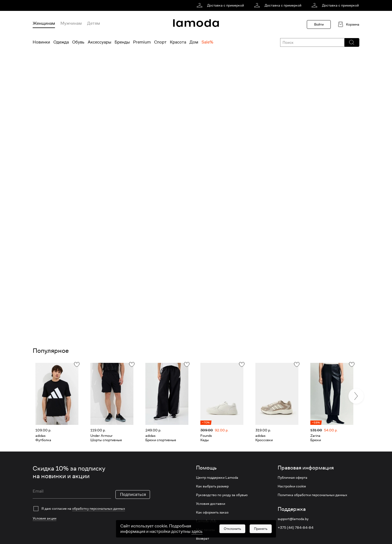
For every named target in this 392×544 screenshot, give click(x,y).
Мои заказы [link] (205, 530)
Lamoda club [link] (206, 521)
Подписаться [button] (133, 494)
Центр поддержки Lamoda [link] (217, 477)
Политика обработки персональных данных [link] (312, 495)
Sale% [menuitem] (207, 42)
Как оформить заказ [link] (212, 512)
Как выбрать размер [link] (212, 486)
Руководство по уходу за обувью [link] (222, 495)
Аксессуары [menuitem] (99, 42)
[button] (351, 42)
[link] (221, 5)
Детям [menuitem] (93, 23)
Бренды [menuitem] (122, 42)
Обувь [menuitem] (78, 42)
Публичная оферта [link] (292, 477)
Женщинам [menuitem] (44, 23)
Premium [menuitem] (142, 42)
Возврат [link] (202, 538)
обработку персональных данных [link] (98, 508)
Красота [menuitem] (178, 42)
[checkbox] (91, 508)
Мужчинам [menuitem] (71, 23)
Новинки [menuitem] (41, 42)
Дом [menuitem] (193, 42)
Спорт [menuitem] (160, 42)
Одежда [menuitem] (61, 42)
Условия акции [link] (44, 518)
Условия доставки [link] (210, 504)
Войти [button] (319, 24)
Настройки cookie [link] (292, 486)
